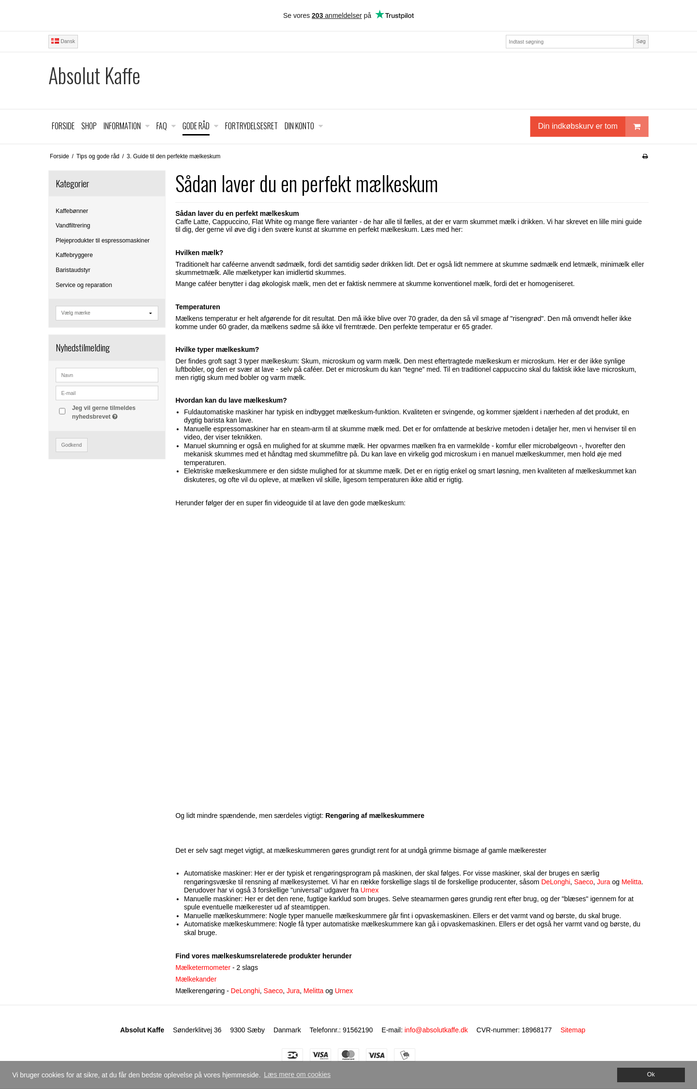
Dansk (63, 41)
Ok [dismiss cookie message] (651, 1074)
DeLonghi (555, 882)
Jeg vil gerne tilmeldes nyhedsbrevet (115, 412)
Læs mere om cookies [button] (297, 1074)
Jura (603, 882)
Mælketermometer (202, 967)
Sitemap (573, 1030)
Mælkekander (195, 979)
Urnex (370, 890)
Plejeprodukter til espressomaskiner (103, 240)
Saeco (583, 882)
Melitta (631, 882)
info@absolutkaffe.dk (436, 1030)
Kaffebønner (72, 211)
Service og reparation (84, 285)
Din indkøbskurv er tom (593, 126)
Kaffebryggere (74, 255)
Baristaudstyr (73, 270)
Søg (640, 41)
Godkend (71, 445)
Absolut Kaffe (94, 75)
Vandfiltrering (73, 225)
